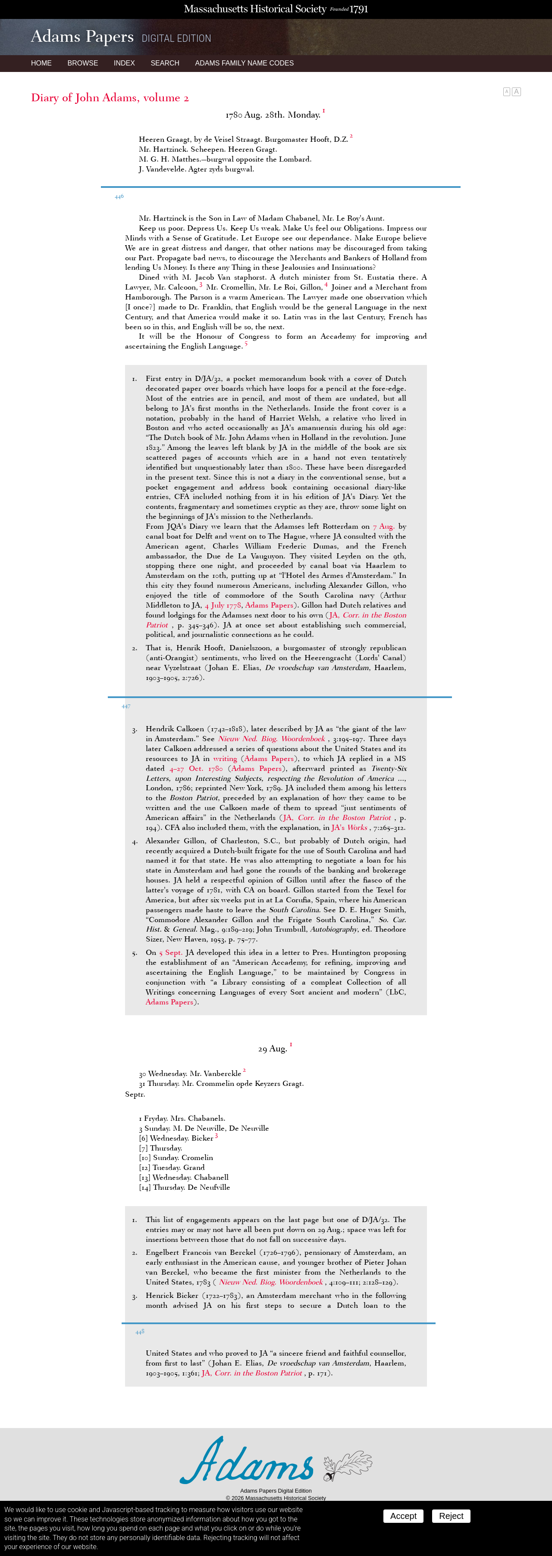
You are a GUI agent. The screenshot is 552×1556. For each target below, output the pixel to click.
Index (124, 63)
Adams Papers (269, 605)
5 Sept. (171, 952)
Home (41, 63)
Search (165, 63)
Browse (82, 63)
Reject (451, 1516)
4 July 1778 (223, 605)
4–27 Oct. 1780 (196, 768)
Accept (403, 1516)
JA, (338, 817)
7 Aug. (384, 526)
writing (225, 758)
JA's (350, 827)
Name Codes (244, 63)
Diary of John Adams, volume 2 (110, 97)
